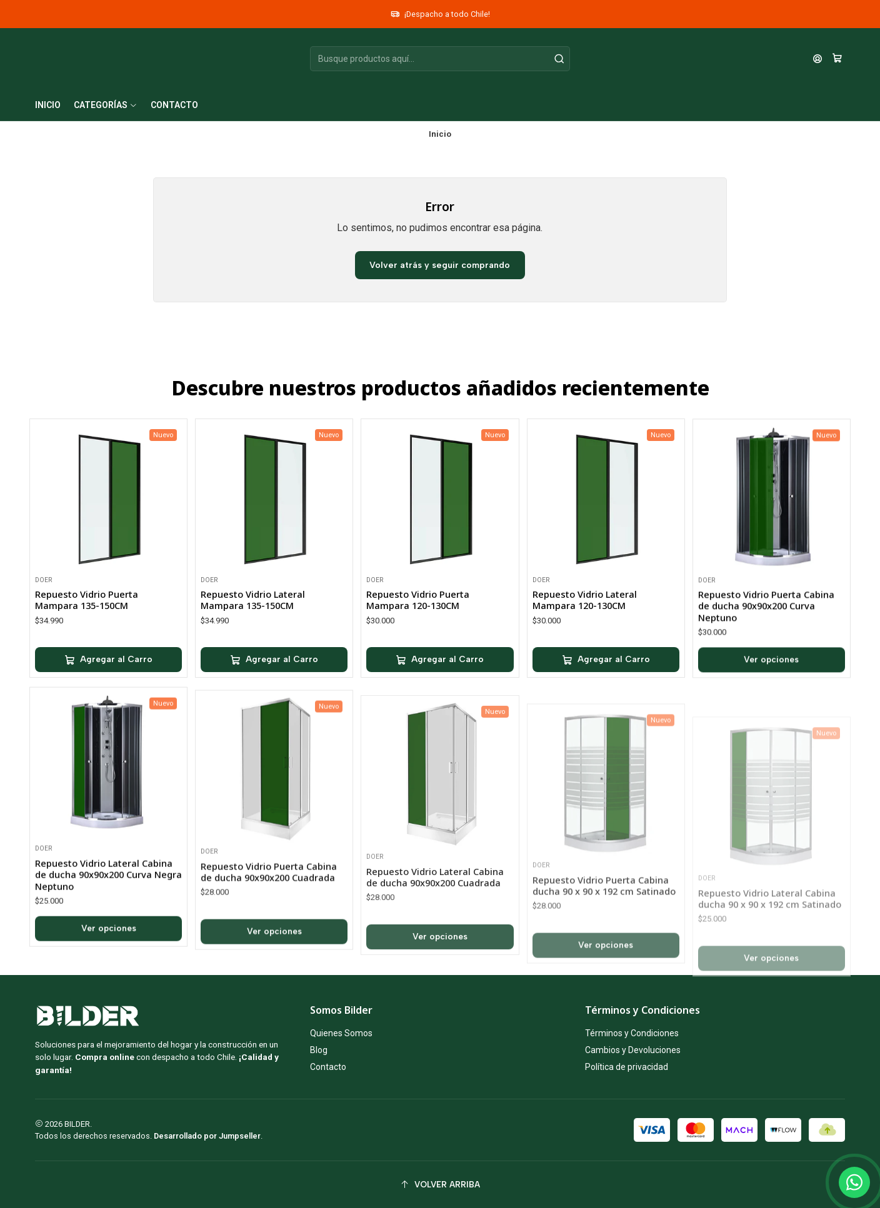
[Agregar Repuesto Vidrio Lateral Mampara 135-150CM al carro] (274, 708)
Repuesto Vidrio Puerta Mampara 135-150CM (86, 631)
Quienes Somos (341, 1033)
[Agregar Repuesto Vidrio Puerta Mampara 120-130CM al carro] (439, 720)
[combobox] (440, 58)
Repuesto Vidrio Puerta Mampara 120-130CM (417, 660)
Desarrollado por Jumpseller (207, 1136)
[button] (106, 105)
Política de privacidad (626, 1067)
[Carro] (837, 58)
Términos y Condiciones (632, 1033)
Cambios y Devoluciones (633, 1050)
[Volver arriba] (440, 1184)
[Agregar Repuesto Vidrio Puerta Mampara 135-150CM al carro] (108, 691)
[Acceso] (817, 59)
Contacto (328, 1067)
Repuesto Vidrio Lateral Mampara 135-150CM (253, 648)
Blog (319, 1050)
